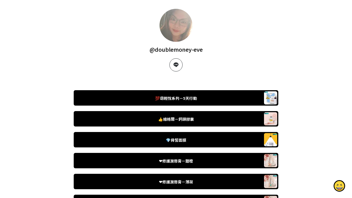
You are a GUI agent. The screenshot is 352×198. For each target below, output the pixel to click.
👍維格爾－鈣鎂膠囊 (176, 119)
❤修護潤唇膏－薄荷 (176, 182)
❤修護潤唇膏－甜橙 (176, 161)
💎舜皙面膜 (176, 140)
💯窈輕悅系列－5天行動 (176, 98)
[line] (176, 65)
